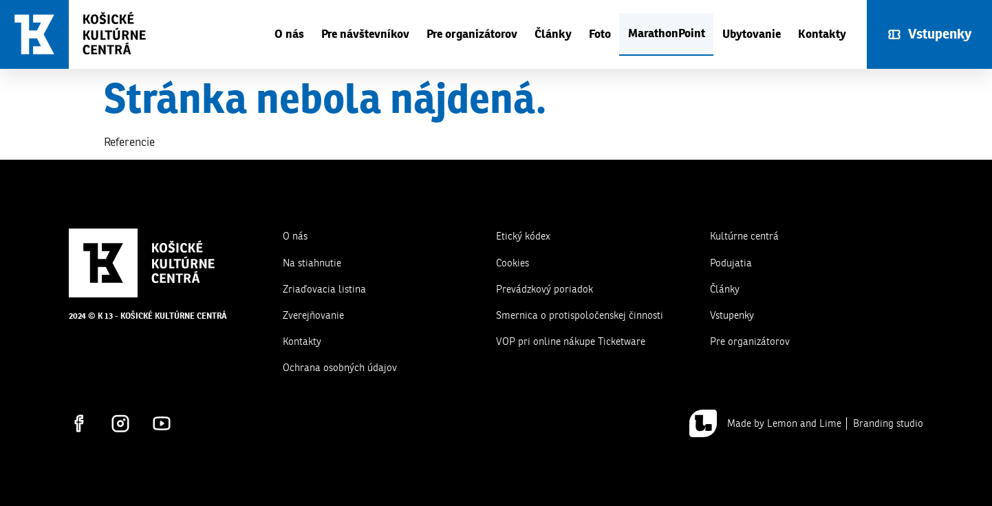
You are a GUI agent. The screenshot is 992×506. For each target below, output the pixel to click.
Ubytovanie (751, 34)
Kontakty (822, 34)
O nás (289, 34)
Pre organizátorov (472, 34)
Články (553, 34)
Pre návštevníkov (365, 34)
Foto (600, 34)
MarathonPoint (666, 33)
